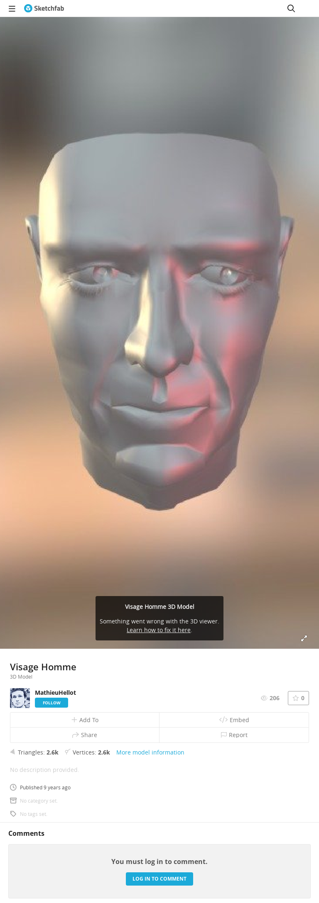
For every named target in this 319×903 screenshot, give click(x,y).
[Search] (291, 8)
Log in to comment (159, 878)
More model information (150, 752)
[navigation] (12, 8)
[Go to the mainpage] (44, 8)
